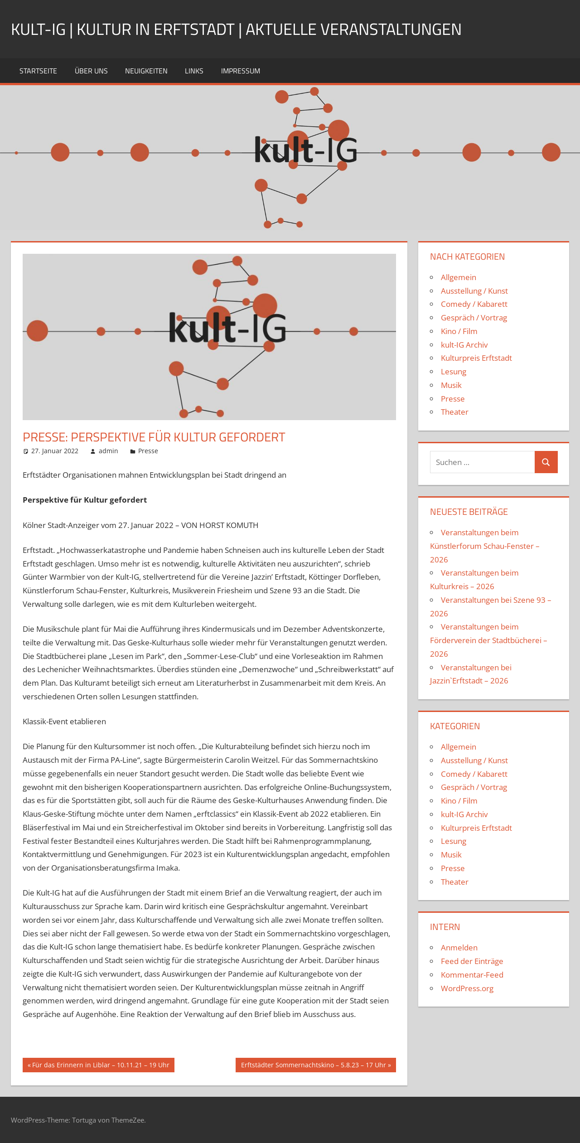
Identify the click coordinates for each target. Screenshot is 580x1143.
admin (108, 450)
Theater (455, 412)
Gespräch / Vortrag (474, 317)
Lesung (453, 371)
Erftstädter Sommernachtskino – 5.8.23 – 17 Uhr (313, 1066)
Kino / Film (459, 331)
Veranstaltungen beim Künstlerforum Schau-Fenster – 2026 (485, 546)
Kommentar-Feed (472, 974)
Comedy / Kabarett (474, 304)
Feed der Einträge (472, 961)
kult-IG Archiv (464, 344)
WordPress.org (467, 988)
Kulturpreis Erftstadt (476, 358)
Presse (148, 450)
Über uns (91, 70)
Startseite (38, 70)
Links (194, 70)
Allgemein (458, 277)
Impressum (240, 70)
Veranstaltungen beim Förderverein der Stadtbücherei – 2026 (488, 640)
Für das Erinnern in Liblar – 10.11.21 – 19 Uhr (100, 1066)
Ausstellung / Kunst (474, 291)
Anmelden (459, 947)
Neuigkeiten (146, 70)
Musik (451, 385)
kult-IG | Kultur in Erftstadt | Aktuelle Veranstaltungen (236, 28)
